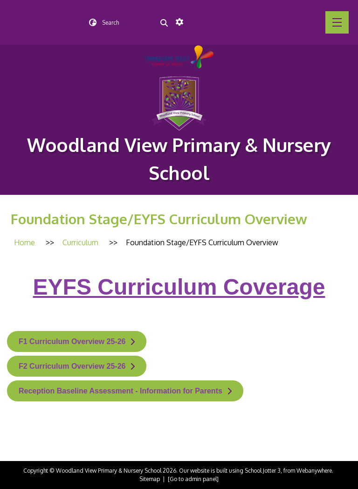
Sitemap (149, 478)
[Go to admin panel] (193, 478)
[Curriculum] (80, 242)
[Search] (164, 22)
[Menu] (337, 22)
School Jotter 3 (263, 470)
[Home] (24, 242)
